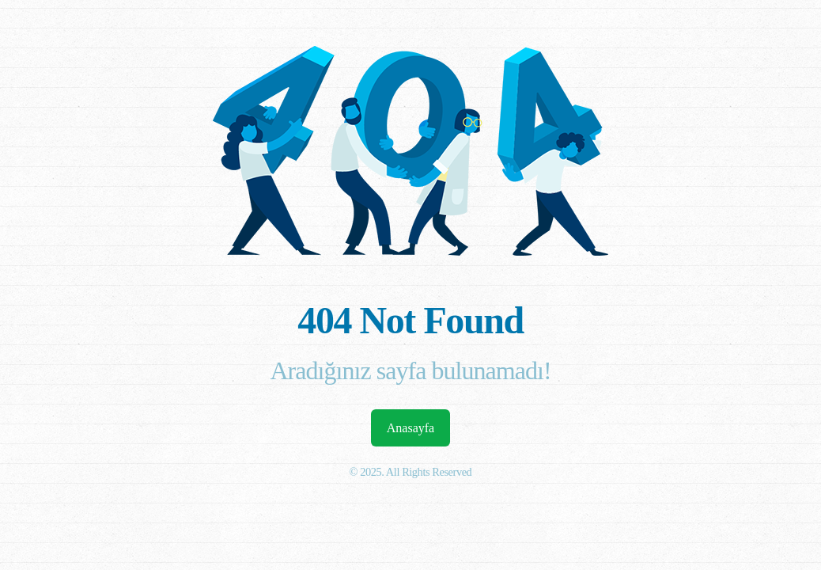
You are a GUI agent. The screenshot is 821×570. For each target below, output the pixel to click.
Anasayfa (410, 428)
